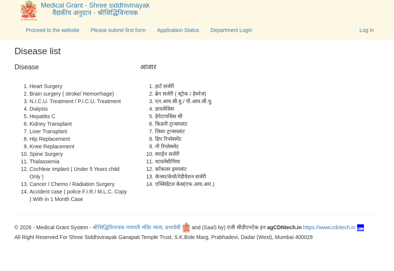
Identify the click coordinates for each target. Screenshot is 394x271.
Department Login (231, 30)
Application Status (178, 30)
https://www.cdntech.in (333, 227)
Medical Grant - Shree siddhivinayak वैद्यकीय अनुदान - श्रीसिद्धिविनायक (93, 9)
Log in (366, 30)
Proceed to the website (52, 30)
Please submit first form (118, 30)
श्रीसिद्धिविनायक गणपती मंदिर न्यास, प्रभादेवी (141, 227)
